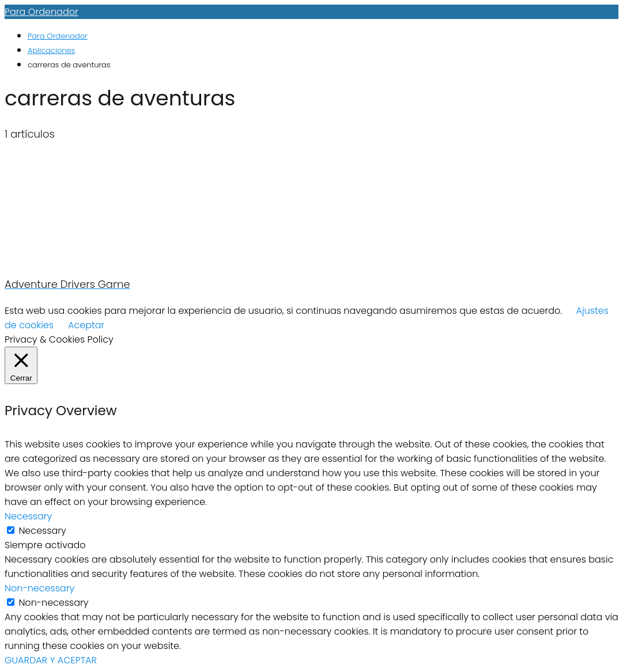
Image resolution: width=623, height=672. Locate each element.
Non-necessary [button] (39, 588)
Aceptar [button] (86, 325)
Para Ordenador (41, 11)
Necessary (42, 530)
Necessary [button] (28, 516)
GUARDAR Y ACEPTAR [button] (51, 660)
